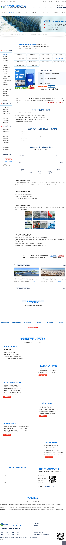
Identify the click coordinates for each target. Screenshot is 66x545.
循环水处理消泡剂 (22, 34)
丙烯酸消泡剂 (6, 120)
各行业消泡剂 (57, 1)
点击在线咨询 (53, 255)
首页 (6, 34)
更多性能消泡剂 (6, 147)
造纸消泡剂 (5, 69)
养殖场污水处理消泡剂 (33, 65)
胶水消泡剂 (5, 60)
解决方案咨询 (7, 396)
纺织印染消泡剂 (6, 67)
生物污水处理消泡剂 (46, 58)
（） (39, 543)
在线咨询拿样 (49, 457)
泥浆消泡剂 (5, 87)
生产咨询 (43, 375)
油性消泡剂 (5, 138)
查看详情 (33, 281)
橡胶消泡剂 (5, 93)
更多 (60, 504)
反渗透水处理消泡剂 (20, 61)
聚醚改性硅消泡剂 (6, 113)
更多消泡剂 (5, 100)
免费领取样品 (61, 255)
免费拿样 (42, 86)
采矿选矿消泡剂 (6, 76)
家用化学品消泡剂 (7, 89)
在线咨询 (51, 86)
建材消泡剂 (5, 84)
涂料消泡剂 (5, 58)
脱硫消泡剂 (5, 65)
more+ (64, 265)
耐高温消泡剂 (6, 129)
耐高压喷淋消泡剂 (6, 144)
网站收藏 (44, 1)
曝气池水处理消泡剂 (46, 54)
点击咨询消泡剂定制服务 (33, 327)
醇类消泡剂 (5, 116)
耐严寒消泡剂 (6, 142)
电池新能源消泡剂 (7, 80)
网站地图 (50, 1)
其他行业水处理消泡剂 (20, 65)
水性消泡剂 (5, 136)
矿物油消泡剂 (6, 111)
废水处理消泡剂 (33, 54)
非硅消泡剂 (5, 118)
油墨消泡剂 (5, 91)
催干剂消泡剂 (6, 149)
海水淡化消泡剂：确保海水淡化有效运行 (22, 278)
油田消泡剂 (5, 71)
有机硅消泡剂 (6, 107)
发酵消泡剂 (5, 78)
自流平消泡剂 (6, 140)
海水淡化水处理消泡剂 (33, 58)
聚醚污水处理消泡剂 (46, 61)
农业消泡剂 (5, 73)
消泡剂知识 (64, 1)
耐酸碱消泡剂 (6, 131)
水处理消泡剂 (16, 34)
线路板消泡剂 (6, 95)
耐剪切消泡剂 (6, 134)
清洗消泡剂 (45, 34)
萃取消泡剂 (5, 82)
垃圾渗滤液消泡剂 (20, 58)
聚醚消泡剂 (5, 109)
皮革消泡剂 (5, 97)
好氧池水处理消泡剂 (59, 54)
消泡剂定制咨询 (7, 434)
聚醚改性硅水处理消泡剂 (59, 61)
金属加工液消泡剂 (7, 62)
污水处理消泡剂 (20, 54)
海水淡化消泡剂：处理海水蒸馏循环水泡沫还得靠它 (49, 278)
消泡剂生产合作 (8, 161)
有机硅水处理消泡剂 (33, 61)
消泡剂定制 (8, 159)
